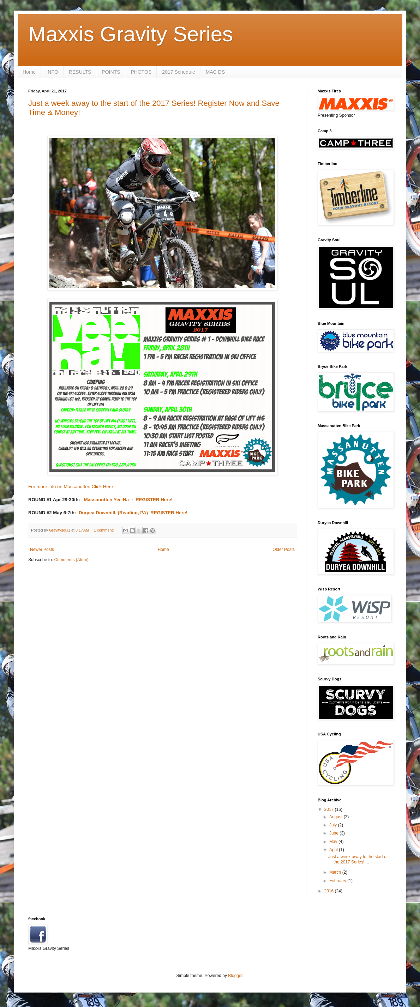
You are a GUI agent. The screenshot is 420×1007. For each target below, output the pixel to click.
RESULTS (80, 72)
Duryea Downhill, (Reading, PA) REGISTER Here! (133, 512)
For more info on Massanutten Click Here (70, 486)
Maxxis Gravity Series (130, 34)
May (333, 841)
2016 (329, 890)
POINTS (111, 72)
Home (29, 72)
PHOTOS (141, 72)
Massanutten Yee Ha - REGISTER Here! (128, 499)
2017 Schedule (178, 72)
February (338, 880)
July (333, 825)
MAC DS (215, 72)
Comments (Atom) (71, 559)
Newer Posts (42, 549)
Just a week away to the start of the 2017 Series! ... (358, 859)
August (336, 816)
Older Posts (283, 549)
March (335, 872)
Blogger (235, 975)
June (334, 833)
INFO (52, 72)
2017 (329, 809)
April (334, 849)
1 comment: (104, 530)
